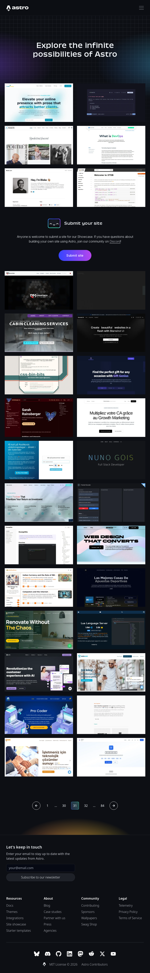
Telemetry (126, 905)
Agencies (50, 930)
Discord (115, 241)
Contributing (90, 905)
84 (102, 805)
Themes (11, 912)
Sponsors (88, 912)
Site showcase (16, 924)
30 (64, 805)
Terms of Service (130, 918)
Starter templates (18, 930)
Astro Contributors (94, 964)
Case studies (53, 912)
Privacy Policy (128, 912)
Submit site (74, 255)
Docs (9, 905)
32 (86, 805)
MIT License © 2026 (63, 964)
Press (47, 924)
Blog (47, 905)
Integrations (15, 918)
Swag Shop (89, 924)
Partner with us (54, 918)
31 (75, 805)
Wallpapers (89, 918)
